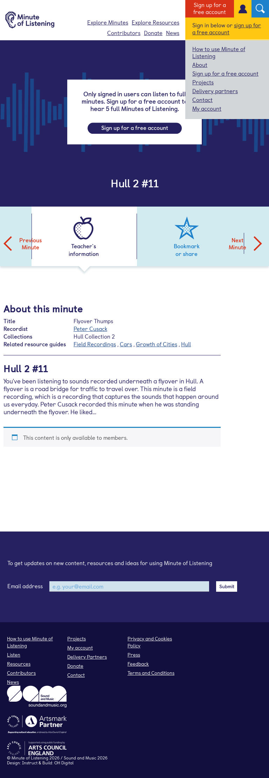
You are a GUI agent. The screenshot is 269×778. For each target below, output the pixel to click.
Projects (203, 82)
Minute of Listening (30, 758)
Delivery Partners (87, 656)
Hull (186, 344)
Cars (126, 344)
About (199, 64)
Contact (202, 99)
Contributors (123, 32)
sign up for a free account (226, 28)
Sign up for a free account (209, 8)
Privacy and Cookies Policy (149, 642)
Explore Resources (155, 22)
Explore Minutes (107, 22)
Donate (153, 32)
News (172, 32)
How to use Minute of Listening (218, 52)
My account (206, 108)
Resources (18, 663)
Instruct (29, 762)
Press (133, 654)
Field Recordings (95, 344)
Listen (13, 654)
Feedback (138, 663)
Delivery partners (215, 90)
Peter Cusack (90, 328)
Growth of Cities (156, 344)
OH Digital (64, 762)
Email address (25, 586)
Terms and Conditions (150, 672)
